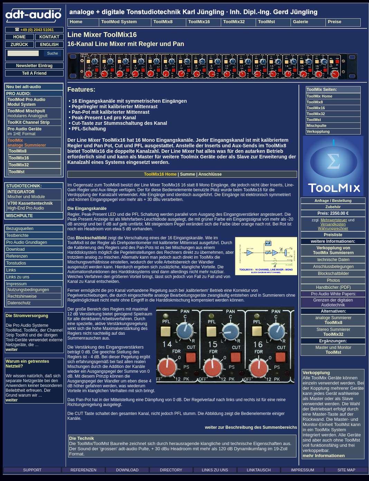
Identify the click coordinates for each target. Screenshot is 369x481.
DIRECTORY (171, 470)
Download (15, 249)
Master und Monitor (333, 350)
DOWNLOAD (127, 470)
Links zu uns (17, 277)
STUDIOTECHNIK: (24, 186)
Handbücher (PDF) (333, 287)
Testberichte (17, 235)
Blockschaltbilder (333, 273)
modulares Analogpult (27, 113)
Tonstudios (16, 263)
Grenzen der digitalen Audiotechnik (333, 302)
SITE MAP (346, 470)
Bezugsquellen (20, 228)
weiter (12, 349)
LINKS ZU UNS (215, 470)
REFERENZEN (83, 470)
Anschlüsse (209, 174)
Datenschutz (19, 302)
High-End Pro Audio (30, 206)
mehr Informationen (324, 455)
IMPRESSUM (302, 470)
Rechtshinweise (22, 296)
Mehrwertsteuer (334, 220)
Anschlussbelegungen (333, 266)
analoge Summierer (333, 320)
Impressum (16, 283)
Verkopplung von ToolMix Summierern (333, 250)
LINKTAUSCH (259, 470)
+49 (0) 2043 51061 (34, 30)
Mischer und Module (26, 194)
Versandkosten (333, 224)
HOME (19, 37)
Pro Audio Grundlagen (26, 242)
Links (11, 270)
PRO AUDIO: (18, 93)
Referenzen (17, 256)
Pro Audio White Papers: (333, 294)
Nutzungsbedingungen (28, 289)
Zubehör (333, 207)
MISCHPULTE (19, 215)
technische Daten (334, 259)
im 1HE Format (24, 131)
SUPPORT (32, 470)
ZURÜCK (19, 44)
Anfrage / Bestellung (333, 200)
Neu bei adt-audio (23, 86)
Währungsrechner (333, 228)
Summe (187, 174)
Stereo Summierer (333, 332)
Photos (333, 280)
